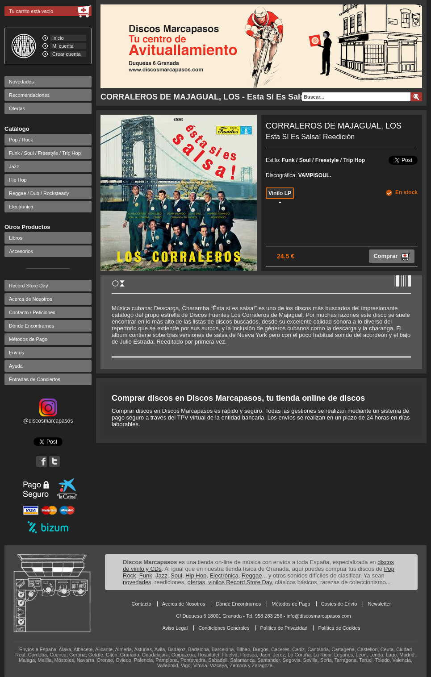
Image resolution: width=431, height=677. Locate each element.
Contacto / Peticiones (32, 312)
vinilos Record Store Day (240, 582)
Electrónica (21, 206)
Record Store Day (28, 285)
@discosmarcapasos (48, 417)
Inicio (58, 38)
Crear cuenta (66, 54)
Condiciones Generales (223, 628)
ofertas (196, 582)
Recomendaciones (29, 95)
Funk (145, 575)
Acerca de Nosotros (30, 299)
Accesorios (21, 251)
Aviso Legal (175, 628)
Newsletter (379, 603)
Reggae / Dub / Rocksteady (39, 193)
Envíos (16, 352)
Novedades (21, 81)
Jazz (14, 166)
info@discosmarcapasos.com (319, 616)
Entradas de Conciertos (34, 379)
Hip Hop (18, 180)
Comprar (391, 256)
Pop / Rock (21, 139)
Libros (15, 238)
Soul (176, 575)
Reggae (252, 575)
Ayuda (16, 366)
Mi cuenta (63, 46)
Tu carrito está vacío (31, 11)
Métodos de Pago (28, 339)
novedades (137, 582)
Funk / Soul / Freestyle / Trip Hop (45, 153)
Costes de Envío (339, 603)
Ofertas (17, 108)
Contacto (141, 603)
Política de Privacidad (284, 628)
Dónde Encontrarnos (31, 325)
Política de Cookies (339, 628)
